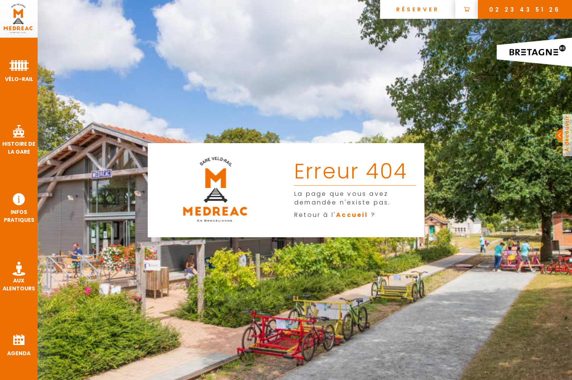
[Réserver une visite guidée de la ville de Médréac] (417, 9)
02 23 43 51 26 (525, 10)
